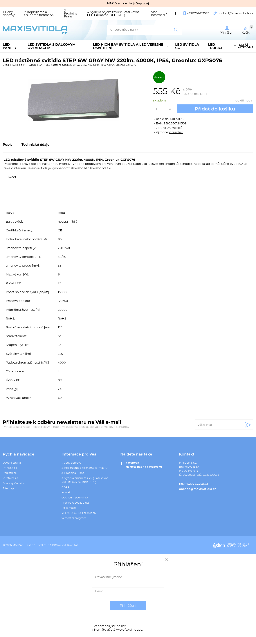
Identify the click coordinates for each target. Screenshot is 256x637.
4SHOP (242, 546)
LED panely (10, 46)
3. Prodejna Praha (70, 13)
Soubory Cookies (13, 483)
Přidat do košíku (215, 109)
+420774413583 (198, 13)
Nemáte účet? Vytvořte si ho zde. (118, 629)
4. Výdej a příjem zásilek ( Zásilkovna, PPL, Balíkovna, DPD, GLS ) (113, 14)
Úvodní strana (12, 463)
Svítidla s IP (18, 65)
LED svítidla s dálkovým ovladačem (51, 46)
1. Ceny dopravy (9, 14)
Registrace (10, 473)
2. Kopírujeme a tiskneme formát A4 (39, 14)
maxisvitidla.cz (23, 545)
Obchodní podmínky (75, 497)
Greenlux (176, 132)
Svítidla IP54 (35, 65)
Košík (247, 29)
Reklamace (69, 508)
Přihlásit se (10, 468)
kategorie (245, 46)
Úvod (6, 65)
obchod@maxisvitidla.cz (235, 13)
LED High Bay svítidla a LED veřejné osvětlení (128, 46)
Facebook (132, 463)
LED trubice (215, 46)
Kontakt (67, 492)
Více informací (158, 14)
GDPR (65, 487)
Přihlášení (128, 605)
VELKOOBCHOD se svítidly (79, 513)
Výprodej (142, 3)
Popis (7, 144)
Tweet (11, 177)
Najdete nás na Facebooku (144, 467)
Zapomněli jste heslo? (110, 626)
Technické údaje (35, 144)
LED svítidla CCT (187, 46)
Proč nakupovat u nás (75, 503)
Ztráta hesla (10, 478)
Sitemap (8, 488)
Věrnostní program (74, 518)
